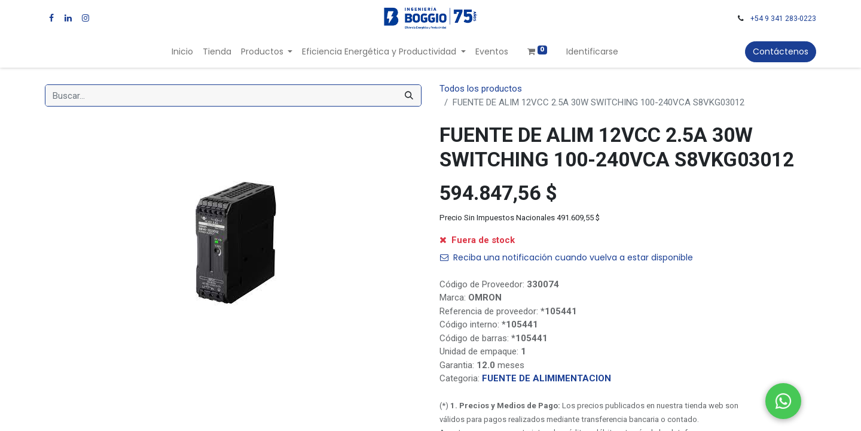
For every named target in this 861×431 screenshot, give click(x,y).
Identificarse (592, 51)
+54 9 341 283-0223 (783, 18)
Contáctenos (780, 51)
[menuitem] (182, 52)
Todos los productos (480, 88)
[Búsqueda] (409, 95)
